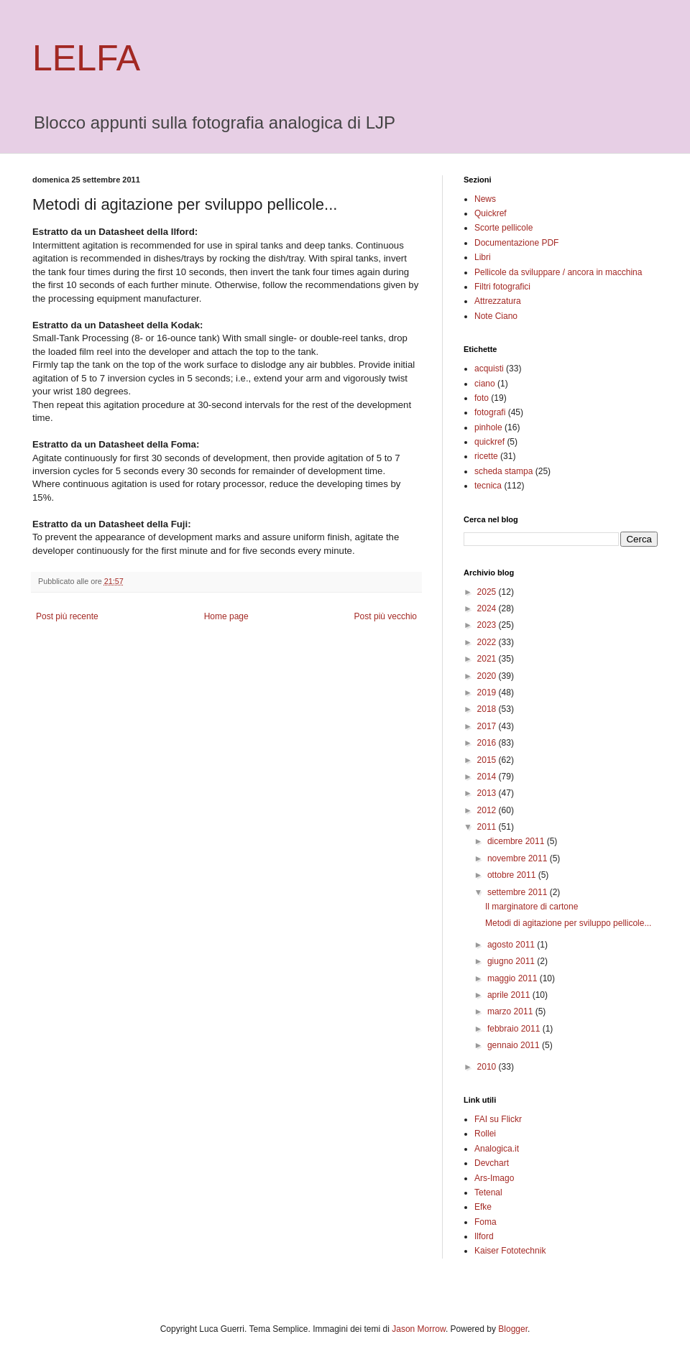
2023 (488, 625)
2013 (488, 793)
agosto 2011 (512, 945)
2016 (488, 743)
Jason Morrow (419, 1329)
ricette (486, 456)
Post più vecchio (385, 616)
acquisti (489, 368)
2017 (488, 726)
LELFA (86, 58)
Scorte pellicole (503, 228)
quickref (489, 442)
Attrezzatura (497, 301)
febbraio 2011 (515, 1029)
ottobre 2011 (512, 875)
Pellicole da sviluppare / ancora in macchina (558, 272)
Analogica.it (496, 1149)
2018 (488, 709)
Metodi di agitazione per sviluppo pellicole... (568, 923)
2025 (488, 592)
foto (481, 398)
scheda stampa (503, 471)
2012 (488, 810)
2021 (488, 659)
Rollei (485, 1134)
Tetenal (488, 1192)
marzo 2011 (511, 1011)
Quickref (490, 213)
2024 (488, 608)
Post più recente (67, 616)
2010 (488, 1067)
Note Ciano (496, 316)
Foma (485, 1222)
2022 (488, 642)
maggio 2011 (513, 978)
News (485, 199)
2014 (488, 777)
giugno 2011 (512, 961)
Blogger (513, 1329)
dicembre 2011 (517, 841)
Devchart (491, 1163)
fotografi (489, 412)
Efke (483, 1207)
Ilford (484, 1236)
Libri (482, 257)
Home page (226, 616)
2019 (488, 692)
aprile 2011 (510, 995)
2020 (488, 676)
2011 (488, 827)
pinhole (488, 427)
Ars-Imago (494, 1178)
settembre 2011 (518, 892)
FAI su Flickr (498, 1119)
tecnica (488, 486)
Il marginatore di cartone (531, 907)
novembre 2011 (518, 858)
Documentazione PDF (516, 243)
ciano (484, 384)
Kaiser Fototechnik (510, 1251)
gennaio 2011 (514, 1045)
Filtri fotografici (502, 287)
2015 (488, 760)
